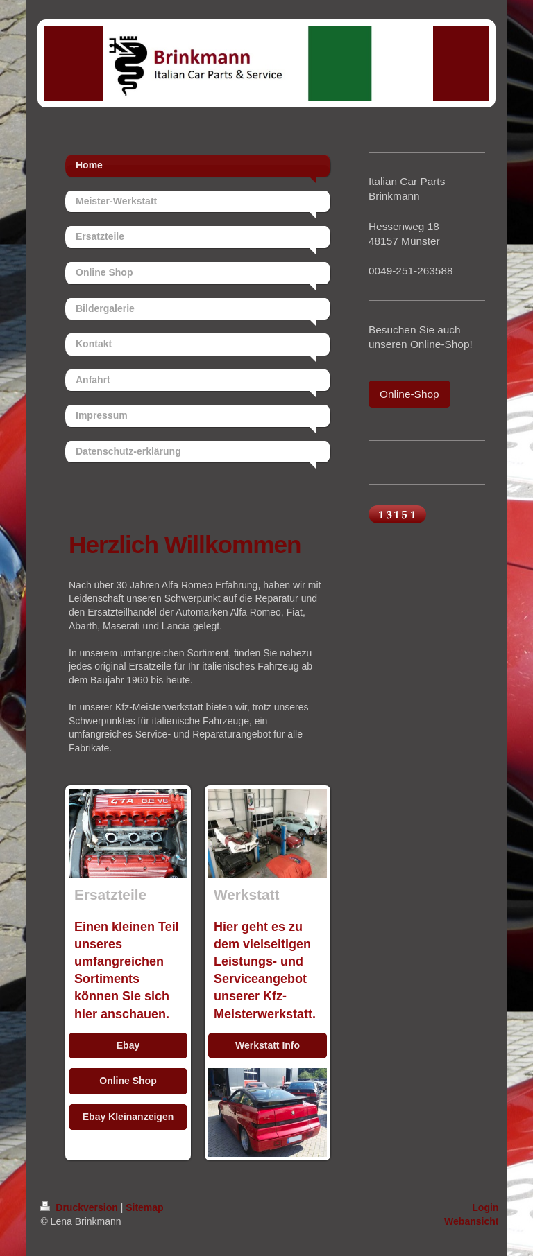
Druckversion (80, 1207)
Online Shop (127, 1080)
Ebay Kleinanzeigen (128, 1116)
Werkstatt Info (267, 1045)
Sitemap (144, 1207)
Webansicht (471, 1221)
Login (485, 1207)
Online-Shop (409, 394)
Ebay (128, 1045)
